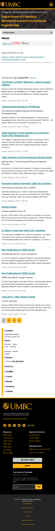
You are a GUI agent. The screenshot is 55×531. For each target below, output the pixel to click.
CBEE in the (15, 44)
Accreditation (27, 503)
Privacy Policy (27, 512)
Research (5, 57)
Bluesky (9, 382)
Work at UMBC (8, 453)
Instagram (10, 387)
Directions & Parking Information (15, 419)
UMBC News (7, 447)
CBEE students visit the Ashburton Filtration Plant (27, 157)
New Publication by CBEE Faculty (18, 249)
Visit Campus (7, 450)
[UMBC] (10, 4)
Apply (27, 466)
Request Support (35, 441)
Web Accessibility (27, 520)
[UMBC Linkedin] (24, 425)
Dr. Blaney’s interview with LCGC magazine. (23, 230)
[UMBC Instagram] (14, 425)
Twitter (9, 377)
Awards (18, 57)
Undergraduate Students (11, 59)
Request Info (27, 460)
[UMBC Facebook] (5, 425)
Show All (32, 78)
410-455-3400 (18, 361)
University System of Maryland (31, 499)
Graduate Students (36, 57)
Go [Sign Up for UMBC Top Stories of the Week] (38, 487)
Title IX (27, 516)
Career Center (8, 438)
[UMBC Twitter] (9, 425)
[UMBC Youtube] (19, 425)
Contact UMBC (34, 438)
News (12, 57)
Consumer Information (27, 524)
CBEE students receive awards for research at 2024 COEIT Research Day (25, 134)
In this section (28, 33)
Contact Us (8, 366)
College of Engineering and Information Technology (24, 12)
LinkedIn (9, 392)
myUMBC (9, 372)
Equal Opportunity (27, 508)
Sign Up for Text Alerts (36, 452)
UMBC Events (7, 441)
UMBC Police (33, 449)
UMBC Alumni (7, 435)
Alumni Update (9, 207)
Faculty (25, 57)
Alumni (23, 59)
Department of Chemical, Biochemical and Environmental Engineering (24, 21)
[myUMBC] (31, 425)
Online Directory (34, 435)
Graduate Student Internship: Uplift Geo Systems (26, 183)
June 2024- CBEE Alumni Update (18, 296)
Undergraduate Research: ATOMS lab (21, 106)
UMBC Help (7, 444)
